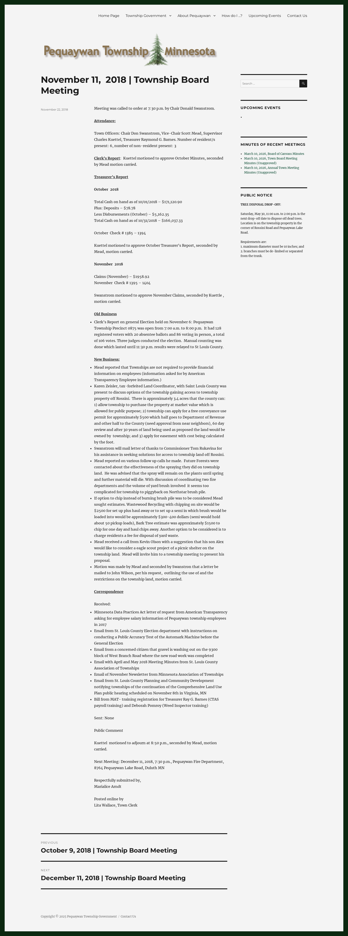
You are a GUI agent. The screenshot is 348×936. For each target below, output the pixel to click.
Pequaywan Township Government (92, 916)
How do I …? (232, 16)
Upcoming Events (265, 16)
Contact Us (297, 16)
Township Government (146, 16)
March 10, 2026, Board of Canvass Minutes (274, 154)
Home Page (108, 16)
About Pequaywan (194, 16)
